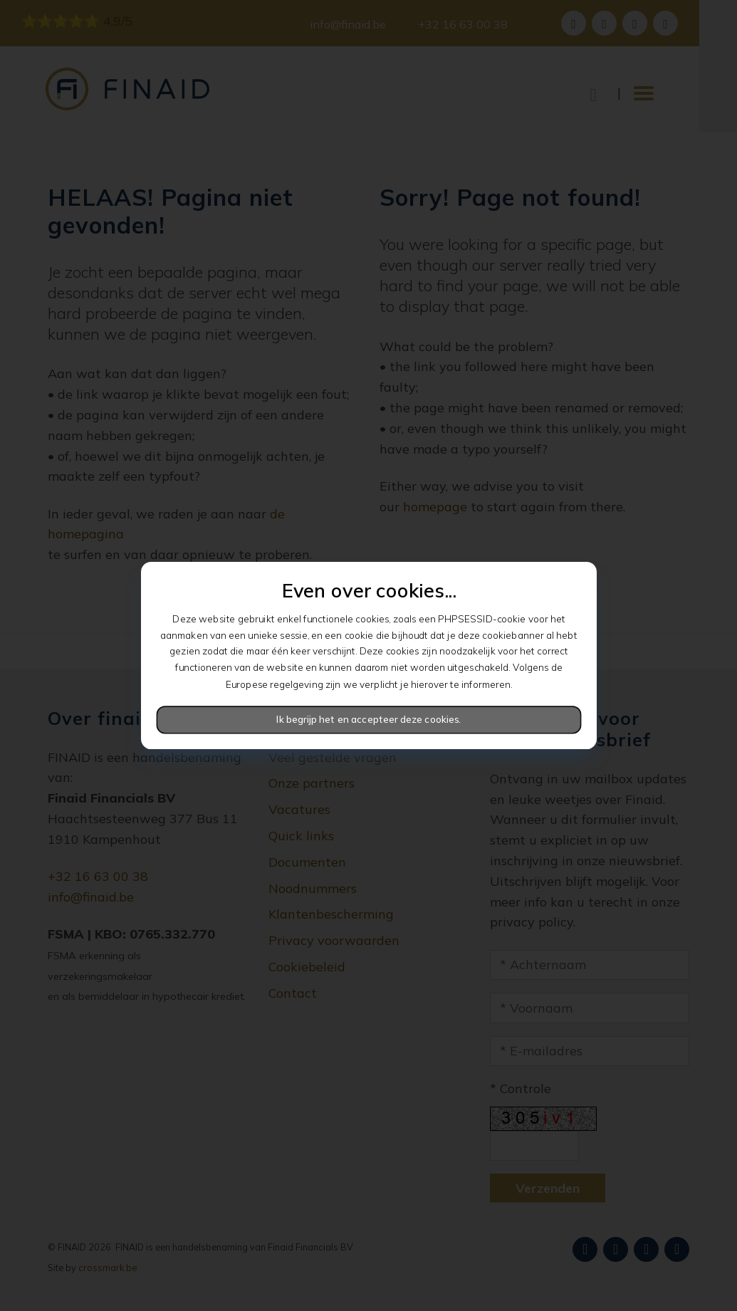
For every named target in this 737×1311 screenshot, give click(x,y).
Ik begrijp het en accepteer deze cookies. (368, 720)
